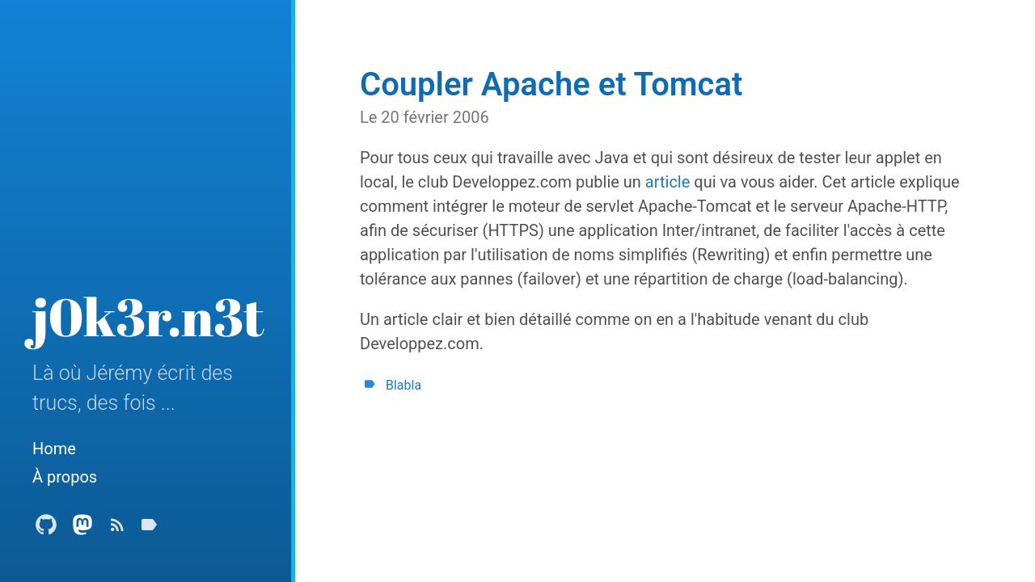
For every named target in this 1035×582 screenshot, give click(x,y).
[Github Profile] (46, 529)
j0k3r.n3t (148, 316)
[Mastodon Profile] (82, 529)
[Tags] (148, 529)
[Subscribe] (117, 529)
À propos (64, 477)
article (668, 182)
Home (54, 448)
